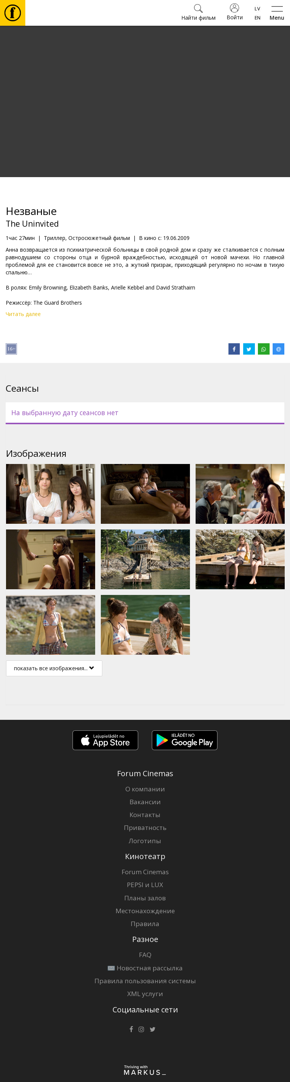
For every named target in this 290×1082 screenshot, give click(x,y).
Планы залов (145, 898)
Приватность (145, 827)
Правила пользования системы (145, 980)
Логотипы (145, 840)
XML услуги (145, 993)
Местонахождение (145, 910)
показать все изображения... (54, 668)
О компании (145, 789)
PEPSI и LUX (145, 884)
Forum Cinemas (145, 871)
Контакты (145, 814)
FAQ (145, 954)
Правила (145, 923)
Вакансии (145, 801)
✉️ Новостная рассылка (145, 968)
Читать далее (23, 314)
